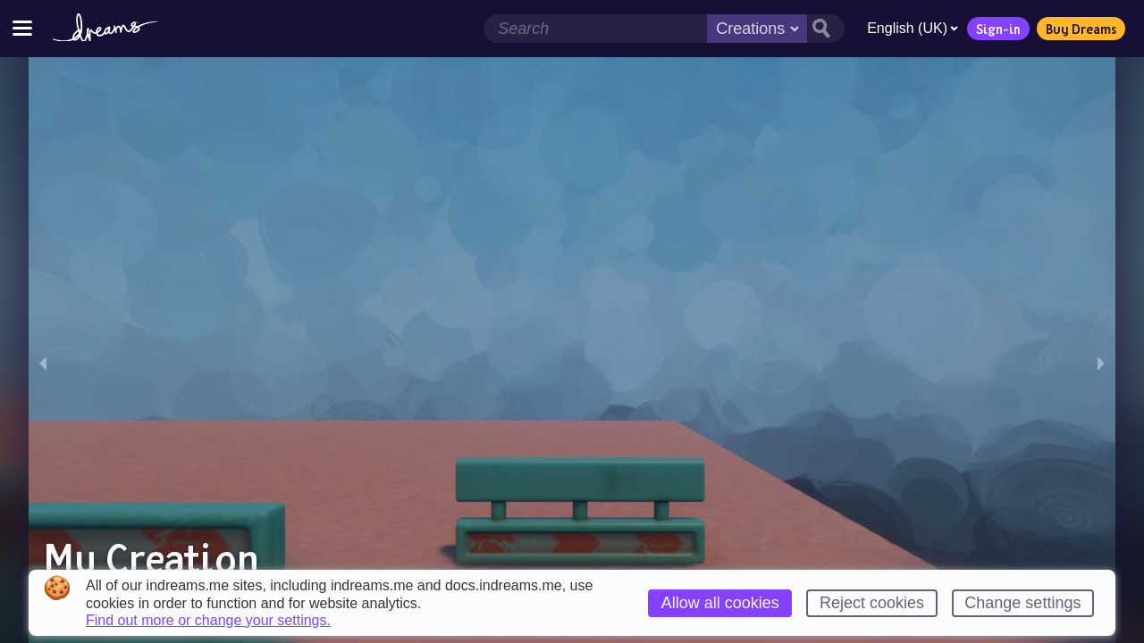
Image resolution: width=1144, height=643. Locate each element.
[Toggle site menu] (22, 28)
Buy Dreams (1081, 29)
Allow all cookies (720, 603)
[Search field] (595, 28)
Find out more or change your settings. (208, 621)
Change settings (1022, 603)
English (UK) (912, 28)
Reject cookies (872, 603)
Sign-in (998, 29)
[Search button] (826, 28)
